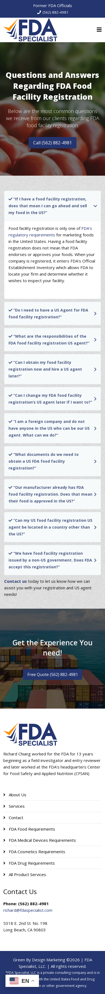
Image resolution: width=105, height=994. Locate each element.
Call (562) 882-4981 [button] (52, 143)
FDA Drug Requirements (31, 863)
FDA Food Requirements (31, 829)
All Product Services (27, 874)
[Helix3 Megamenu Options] (99, 29)
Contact (15, 817)
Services (16, 806)
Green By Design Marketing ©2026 (46, 959)
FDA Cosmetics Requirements (36, 851)
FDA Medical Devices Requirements (42, 840)
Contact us (15, 581)
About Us (17, 794)
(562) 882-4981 (55, 12)
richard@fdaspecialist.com (27, 910)
